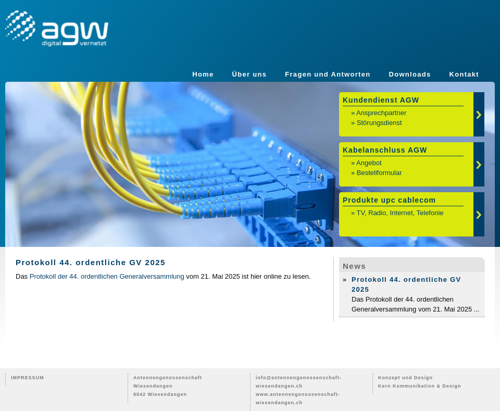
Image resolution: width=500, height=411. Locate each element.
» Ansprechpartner (378, 113)
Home (203, 74)
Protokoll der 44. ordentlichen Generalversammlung (107, 276)
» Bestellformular (376, 173)
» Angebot (366, 163)
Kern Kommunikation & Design (419, 386)
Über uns (249, 74)
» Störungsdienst (376, 123)
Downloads (410, 74)
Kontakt (464, 74)
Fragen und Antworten (327, 74)
